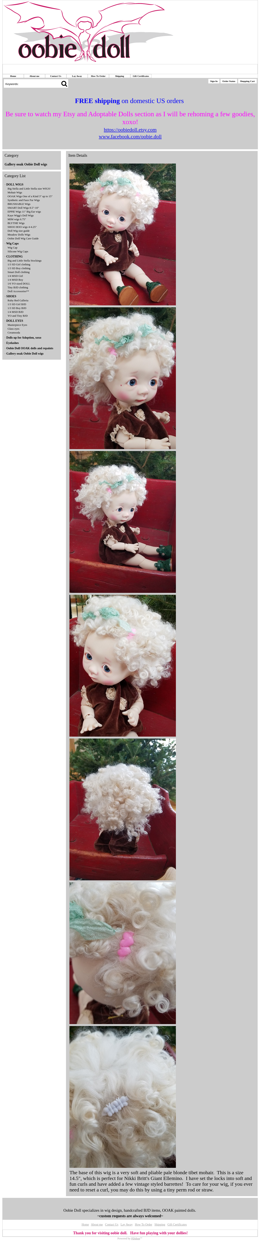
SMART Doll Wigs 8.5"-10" (23, 207)
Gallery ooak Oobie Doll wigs (26, 164)
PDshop (135, 1238)
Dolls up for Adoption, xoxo (23, 337)
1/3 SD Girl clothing (19, 264)
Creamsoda (14, 332)
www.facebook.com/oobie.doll (130, 136)
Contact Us (55, 76)
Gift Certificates (141, 76)
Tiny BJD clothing (18, 287)
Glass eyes (13, 328)
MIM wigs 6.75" (17, 219)
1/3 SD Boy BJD (17, 308)
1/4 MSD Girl (15, 275)
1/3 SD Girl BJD (17, 304)
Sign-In (214, 81)
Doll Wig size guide (19, 230)
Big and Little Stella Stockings (25, 260)
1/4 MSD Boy (15, 279)
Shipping (119, 76)
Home (13, 76)
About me (34, 76)
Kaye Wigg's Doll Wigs (21, 215)
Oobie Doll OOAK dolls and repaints (29, 348)
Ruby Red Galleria (18, 300)
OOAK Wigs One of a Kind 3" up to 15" (30, 196)
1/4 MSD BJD (15, 311)
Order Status (228, 81)
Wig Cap (12, 247)
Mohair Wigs (15, 192)
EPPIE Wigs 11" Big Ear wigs (24, 211)
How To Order (98, 76)
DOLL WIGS (14, 184)
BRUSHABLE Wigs (19, 203)
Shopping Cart (247, 81)
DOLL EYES (14, 320)
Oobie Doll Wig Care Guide (23, 238)
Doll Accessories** (18, 291)
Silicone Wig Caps (18, 251)
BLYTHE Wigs (16, 223)
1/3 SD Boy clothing (19, 268)
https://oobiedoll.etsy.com (130, 129)
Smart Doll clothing (19, 272)
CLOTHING (14, 256)
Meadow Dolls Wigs (19, 234)
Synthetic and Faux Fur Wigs (24, 200)
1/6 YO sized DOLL (19, 283)
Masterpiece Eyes (17, 324)
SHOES (11, 296)
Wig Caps (12, 243)
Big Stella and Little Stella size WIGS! (29, 188)
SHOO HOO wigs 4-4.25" (22, 226)
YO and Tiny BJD (18, 315)
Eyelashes (12, 343)
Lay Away (77, 76)
